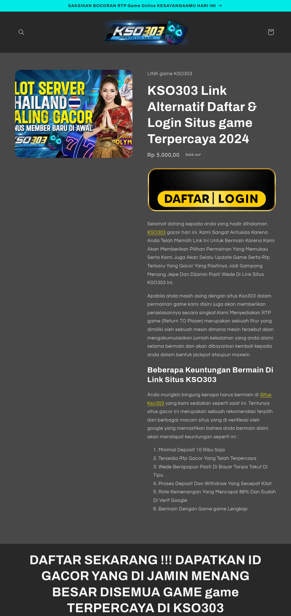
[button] (21, 32)
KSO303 (156, 232)
